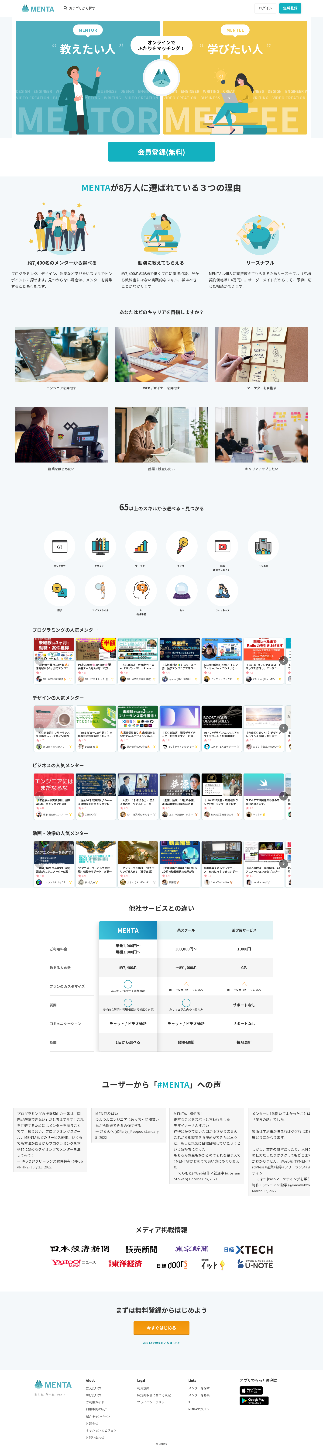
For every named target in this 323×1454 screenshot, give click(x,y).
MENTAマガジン (198, 1409)
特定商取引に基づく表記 (154, 1395)
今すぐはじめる (161, 1328)
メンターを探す (199, 1388)
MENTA (162, 1444)
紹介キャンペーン (98, 1416)
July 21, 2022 (41, 1166)
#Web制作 (288, 1161)
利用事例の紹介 (96, 1409)
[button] (283, 660)
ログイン (265, 8)
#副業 (269, 1166)
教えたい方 (93, 1388)
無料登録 (290, 8)
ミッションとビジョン (101, 1430)
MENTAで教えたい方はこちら (161, 1343)
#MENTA (181, 1161)
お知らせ (92, 1423)
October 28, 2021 (203, 1178)
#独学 (278, 1166)
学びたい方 (93, 1395)
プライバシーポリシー (152, 1402)
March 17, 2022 (264, 1190)
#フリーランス (294, 1166)
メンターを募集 (199, 1395)
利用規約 (143, 1388)
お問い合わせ (95, 1437)
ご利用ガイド (95, 1402)
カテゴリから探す (79, 8)
